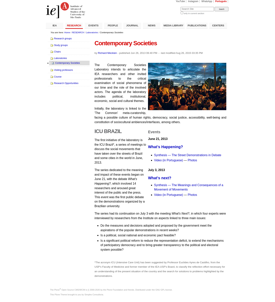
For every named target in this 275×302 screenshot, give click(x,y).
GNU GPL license (163, 290)
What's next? (159, 178)
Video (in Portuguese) (169, 160)
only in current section (194, 13)
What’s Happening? (165, 147)
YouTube (180, 1)
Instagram (193, 1)
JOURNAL (132, 25)
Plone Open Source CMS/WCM (69, 290)
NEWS (151, 25)
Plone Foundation (115, 290)
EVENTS (93, 25)
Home (67, 32)
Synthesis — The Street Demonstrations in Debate (187, 155)
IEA (55, 25)
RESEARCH (74, 25)
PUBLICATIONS (197, 25)
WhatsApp (206, 1)
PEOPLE (113, 25)
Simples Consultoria (93, 294)
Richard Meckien (107, 53)
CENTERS (218, 25)
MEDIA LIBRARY (173, 25)
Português (221, 1)
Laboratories (92, 32)
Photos (192, 160)
